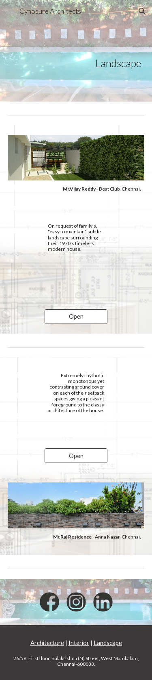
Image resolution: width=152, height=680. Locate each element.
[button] (9, 11)
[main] (76, 51)
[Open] (76, 316)
